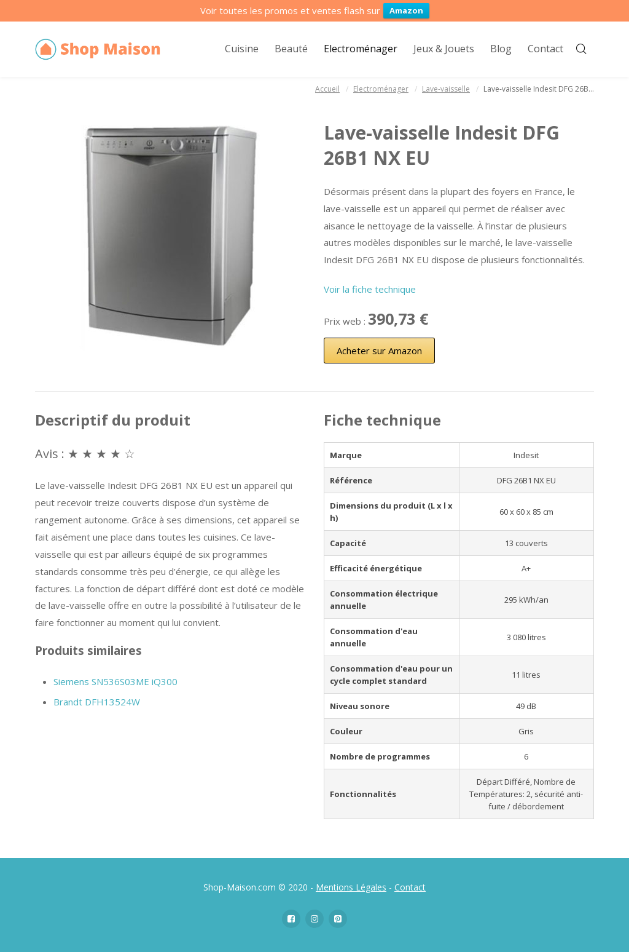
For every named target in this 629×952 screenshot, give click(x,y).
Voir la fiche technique (370, 289)
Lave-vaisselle (446, 89)
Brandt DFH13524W (96, 702)
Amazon (406, 10)
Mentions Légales (351, 887)
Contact (410, 887)
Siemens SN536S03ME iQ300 (115, 681)
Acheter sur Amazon (379, 350)
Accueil (327, 89)
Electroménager (380, 89)
